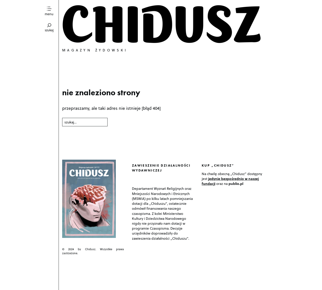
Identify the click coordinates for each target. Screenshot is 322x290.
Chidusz (162, 24)
